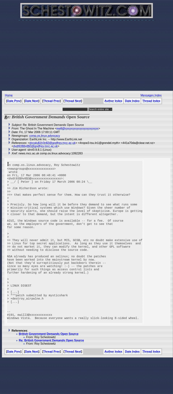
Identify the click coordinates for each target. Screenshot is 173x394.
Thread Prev (51, 100)
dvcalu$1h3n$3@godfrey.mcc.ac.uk (52, 142)
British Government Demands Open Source (48, 368)
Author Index (113, 100)
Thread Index (151, 100)
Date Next (32, 100)
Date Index (132, 100)
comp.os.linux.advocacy (44, 135)
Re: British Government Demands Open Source (51, 375)
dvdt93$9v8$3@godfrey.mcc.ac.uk (35, 146)
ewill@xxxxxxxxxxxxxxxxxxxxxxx (77, 128)
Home (9, 95)
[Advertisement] (85, 53)
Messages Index (151, 95)
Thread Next (72, 100)
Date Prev (13, 100)
